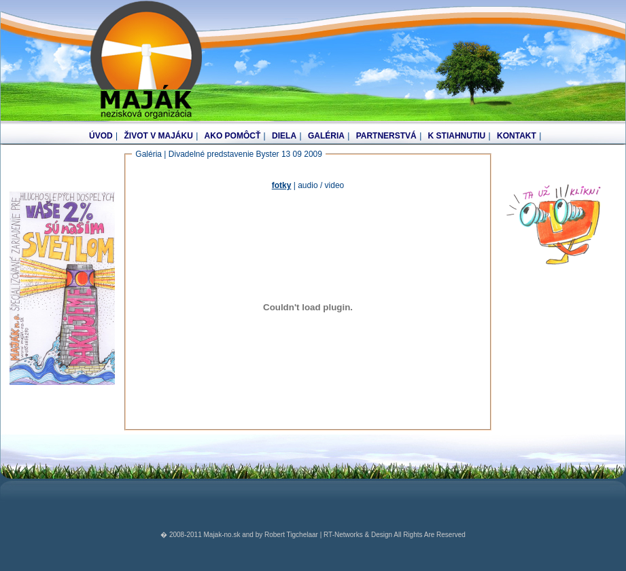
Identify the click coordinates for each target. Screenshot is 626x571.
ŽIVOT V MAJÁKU (158, 136)
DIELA (284, 136)
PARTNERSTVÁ (386, 136)
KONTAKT (516, 136)
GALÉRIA (326, 136)
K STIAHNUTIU (457, 136)
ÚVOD (101, 136)
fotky (282, 185)
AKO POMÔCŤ (233, 136)
